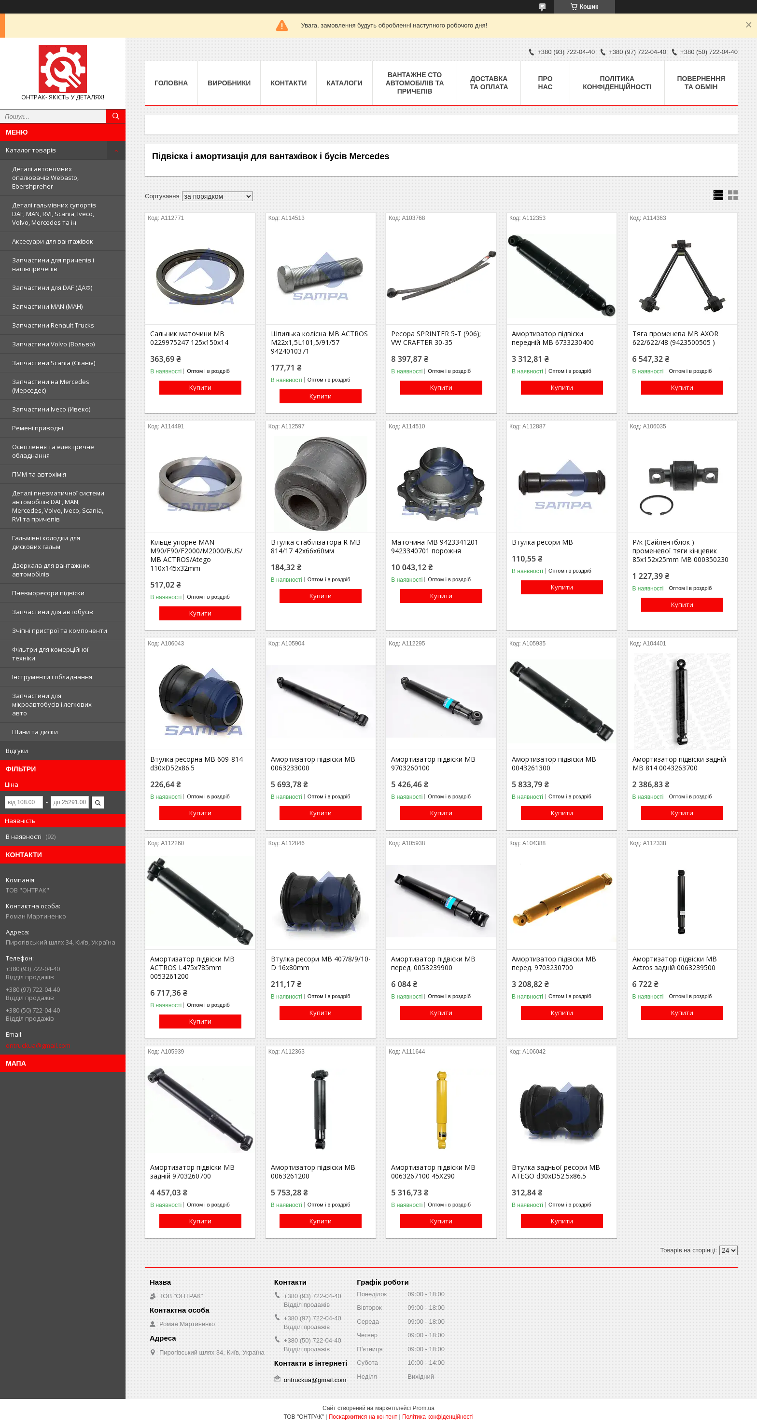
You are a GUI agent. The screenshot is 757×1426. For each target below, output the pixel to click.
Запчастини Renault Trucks (53, 325)
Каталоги (344, 83)
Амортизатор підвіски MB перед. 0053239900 (433, 963)
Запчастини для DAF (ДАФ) (52, 287)
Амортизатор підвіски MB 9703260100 (433, 763)
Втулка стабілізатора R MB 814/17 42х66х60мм (316, 546)
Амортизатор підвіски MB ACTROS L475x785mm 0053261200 (192, 968)
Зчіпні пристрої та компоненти (59, 630)
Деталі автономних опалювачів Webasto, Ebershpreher (45, 178)
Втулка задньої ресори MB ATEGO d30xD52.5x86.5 (556, 1171)
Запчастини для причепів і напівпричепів (53, 264)
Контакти (288, 83)
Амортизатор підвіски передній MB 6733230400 (553, 338)
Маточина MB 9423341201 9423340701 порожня (434, 546)
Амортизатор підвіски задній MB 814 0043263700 (679, 763)
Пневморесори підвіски (48, 593)
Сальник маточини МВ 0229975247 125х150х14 (189, 338)
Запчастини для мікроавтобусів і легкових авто (52, 704)
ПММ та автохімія (39, 474)
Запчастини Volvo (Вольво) (53, 344)
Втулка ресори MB (542, 542)
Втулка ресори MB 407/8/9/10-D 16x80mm (321, 963)
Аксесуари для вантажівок (52, 241)
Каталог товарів (31, 150)
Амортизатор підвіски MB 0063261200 (313, 1171)
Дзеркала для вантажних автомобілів (51, 569)
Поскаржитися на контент (363, 1416)
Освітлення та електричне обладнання (53, 451)
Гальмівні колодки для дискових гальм (46, 542)
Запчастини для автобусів (52, 611)
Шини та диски (35, 731)
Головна (171, 83)
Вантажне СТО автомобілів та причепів (415, 83)
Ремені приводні (37, 428)
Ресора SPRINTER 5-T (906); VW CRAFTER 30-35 (436, 338)
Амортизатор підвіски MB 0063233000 (313, 763)
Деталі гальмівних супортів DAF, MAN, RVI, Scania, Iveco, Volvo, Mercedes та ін (54, 214)
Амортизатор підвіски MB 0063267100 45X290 (433, 1171)
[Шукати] (116, 116)
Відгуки (17, 750)
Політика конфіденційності (617, 83)
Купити (200, 387)
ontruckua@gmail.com (38, 1045)
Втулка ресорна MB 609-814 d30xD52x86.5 (196, 763)
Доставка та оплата (489, 83)
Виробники (229, 83)
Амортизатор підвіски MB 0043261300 (554, 763)
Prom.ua (424, 1408)
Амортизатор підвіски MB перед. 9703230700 (554, 963)
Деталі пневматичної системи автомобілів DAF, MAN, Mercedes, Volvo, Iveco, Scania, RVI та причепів (58, 506)
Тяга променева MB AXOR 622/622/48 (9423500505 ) (675, 338)
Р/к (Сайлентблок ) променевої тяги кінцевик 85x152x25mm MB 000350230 (680, 551)
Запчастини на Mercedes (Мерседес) (50, 386)
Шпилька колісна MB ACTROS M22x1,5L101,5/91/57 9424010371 (319, 342)
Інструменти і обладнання (52, 676)
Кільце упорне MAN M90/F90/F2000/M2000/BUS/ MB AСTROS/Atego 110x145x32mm (196, 555)
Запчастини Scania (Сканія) (53, 362)
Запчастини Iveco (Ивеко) (51, 409)
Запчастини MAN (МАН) (47, 306)
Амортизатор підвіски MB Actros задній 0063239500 (674, 963)
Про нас (545, 83)
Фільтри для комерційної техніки (50, 653)
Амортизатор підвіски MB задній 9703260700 (192, 1171)
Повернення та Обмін (701, 83)
